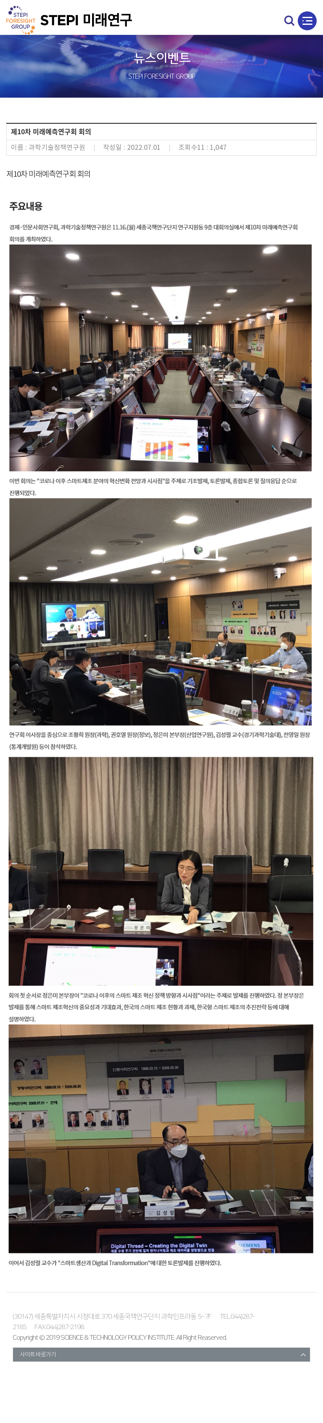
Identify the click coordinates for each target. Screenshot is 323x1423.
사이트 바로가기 (38, 1354)
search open (289, 20)
